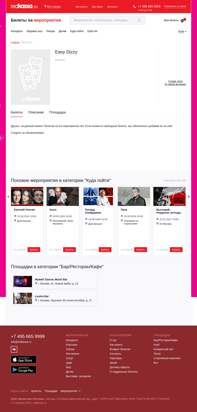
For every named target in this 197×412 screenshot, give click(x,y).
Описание (36, 112)
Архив (113, 362)
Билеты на (36, 20)
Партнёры (116, 358)
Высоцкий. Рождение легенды (168, 211)
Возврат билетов (120, 349)
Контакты (112, 6)
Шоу (68, 367)
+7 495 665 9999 (149, 6)
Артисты (36, 390)
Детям (69, 371)
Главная (15, 42)
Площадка (57, 112)
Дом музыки (22, 220)
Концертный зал (163, 349)
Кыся (53, 209)
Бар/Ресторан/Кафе (166, 340)
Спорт (69, 358)
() (175, 83)
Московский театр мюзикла (61, 222)
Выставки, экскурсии (78, 376)
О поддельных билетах (124, 371)
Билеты (17, 112)
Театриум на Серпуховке (129, 222)
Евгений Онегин (24, 209)
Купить (34, 249)
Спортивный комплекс (167, 358)
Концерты (72, 340)
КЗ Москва (163, 223)
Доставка (97, 6)
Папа (124, 209)
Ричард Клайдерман (93, 211)
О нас (113, 340)
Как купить (81, 6)
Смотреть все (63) (175, 180)
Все (156, 362)
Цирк (69, 362)
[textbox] (107, 20)
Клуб (157, 344)
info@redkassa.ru (21, 341)
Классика (71, 344)
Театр (157, 353)
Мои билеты (174, 20)
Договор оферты (120, 367)
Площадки (51, 390)
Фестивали (72, 353)
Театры (70, 349)
